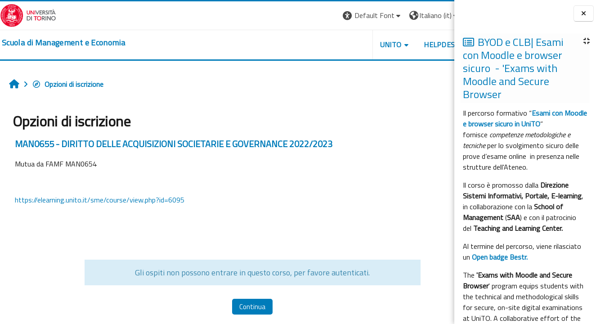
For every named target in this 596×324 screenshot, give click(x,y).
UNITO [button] (349, 44)
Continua (232, 307)
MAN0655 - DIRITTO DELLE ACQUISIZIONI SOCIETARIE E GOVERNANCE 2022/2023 (173, 144)
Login (438, 15)
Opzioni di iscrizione (67, 84)
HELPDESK (400, 44)
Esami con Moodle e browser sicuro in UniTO (525, 118)
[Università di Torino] (28, 14)
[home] (63, 43)
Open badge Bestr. (500, 257)
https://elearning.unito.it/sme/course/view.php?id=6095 (99, 199)
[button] (331, 15)
